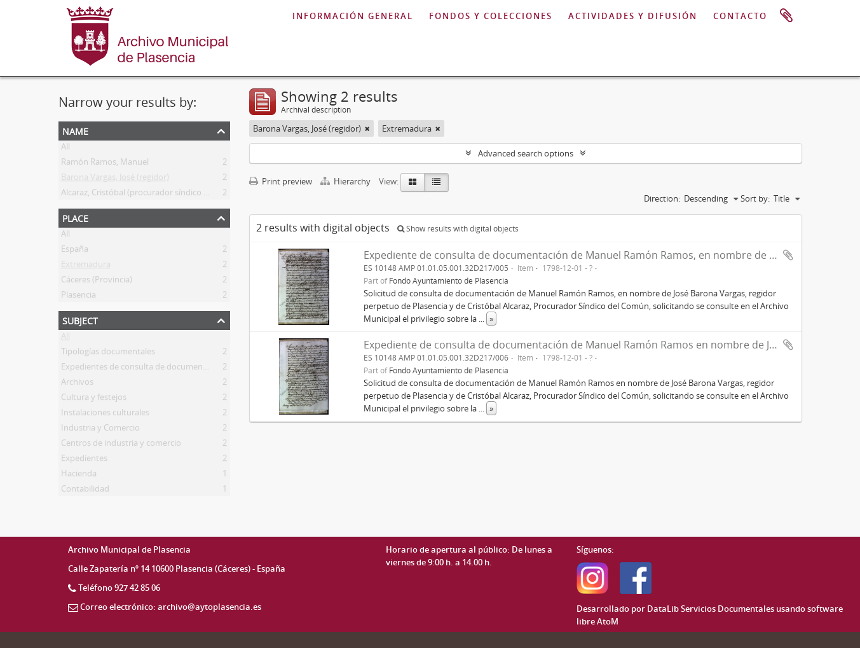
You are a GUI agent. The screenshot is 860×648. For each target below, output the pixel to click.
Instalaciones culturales (105, 414)
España (74, 251)
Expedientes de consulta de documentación (143, 369)
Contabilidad (85, 491)
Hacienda (79, 475)
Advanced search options (525, 153)
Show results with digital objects (458, 228)
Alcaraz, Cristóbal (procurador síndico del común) (153, 194)
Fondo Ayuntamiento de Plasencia (448, 280)
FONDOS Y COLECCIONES (490, 16)
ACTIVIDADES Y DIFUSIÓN (632, 16)
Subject (80, 319)
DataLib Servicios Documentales (710, 608)
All (65, 149)
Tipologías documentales (108, 353)
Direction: (662, 198)
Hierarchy (346, 181)
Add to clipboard (788, 255)
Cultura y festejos (93, 399)
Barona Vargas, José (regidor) (115, 179)
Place (75, 217)
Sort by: (755, 198)
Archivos (77, 384)
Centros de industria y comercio (121, 445)
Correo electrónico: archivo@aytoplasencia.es (170, 606)
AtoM (607, 621)
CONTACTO (740, 16)
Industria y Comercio (100, 430)
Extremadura (86, 266)
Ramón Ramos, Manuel (105, 164)
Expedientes (84, 460)
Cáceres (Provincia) (96, 281)
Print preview (280, 181)
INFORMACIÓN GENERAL (352, 16)
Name (75, 130)
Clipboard (786, 16)
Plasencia (78, 297)
